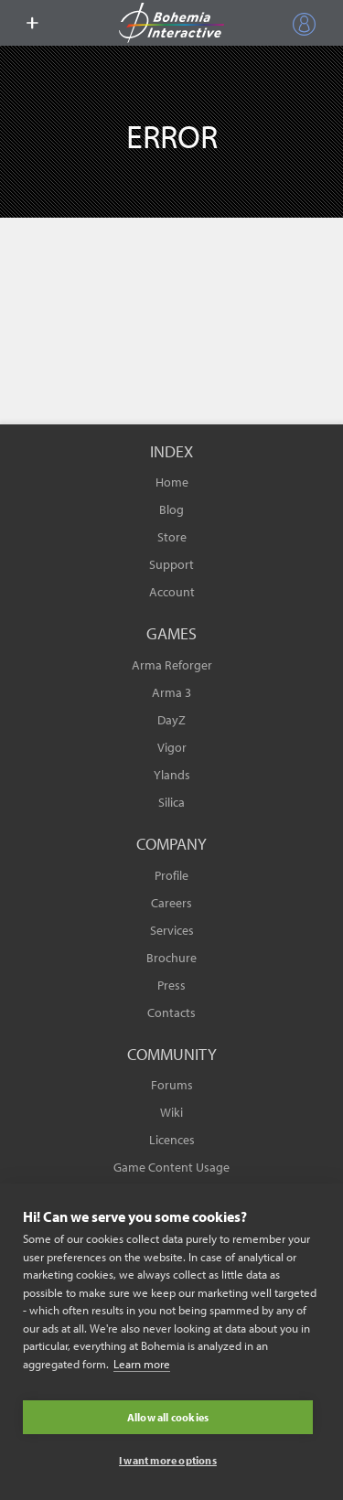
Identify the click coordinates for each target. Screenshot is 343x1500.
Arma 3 (171, 692)
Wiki (171, 1112)
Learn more (141, 1363)
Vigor (172, 747)
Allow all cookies (168, 1417)
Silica (171, 802)
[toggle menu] (32, 23)
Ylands (172, 774)
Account (172, 592)
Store (172, 537)
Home (171, 482)
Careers (171, 903)
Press (171, 985)
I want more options (168, 1460)
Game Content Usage (171, 1167)
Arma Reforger (172, 665)
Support (171, 564)
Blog (171, 509)
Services (172, 930)
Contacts (171, 1012)
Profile (171, 875)
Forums (172, 1085)
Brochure (171, 957)
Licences (172, 1139)
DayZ (171, 720)
